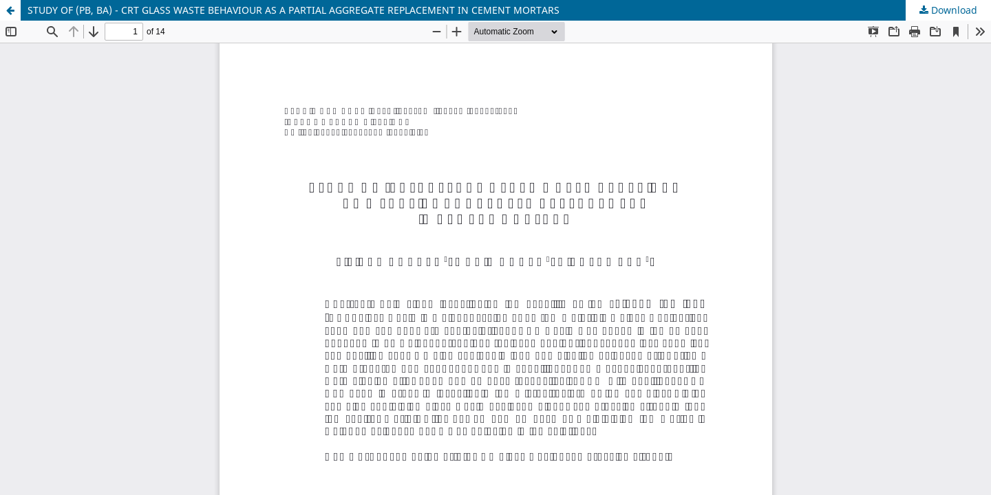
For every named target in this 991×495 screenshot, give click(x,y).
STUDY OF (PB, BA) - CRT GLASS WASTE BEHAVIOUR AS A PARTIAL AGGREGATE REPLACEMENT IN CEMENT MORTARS (294, 9)
